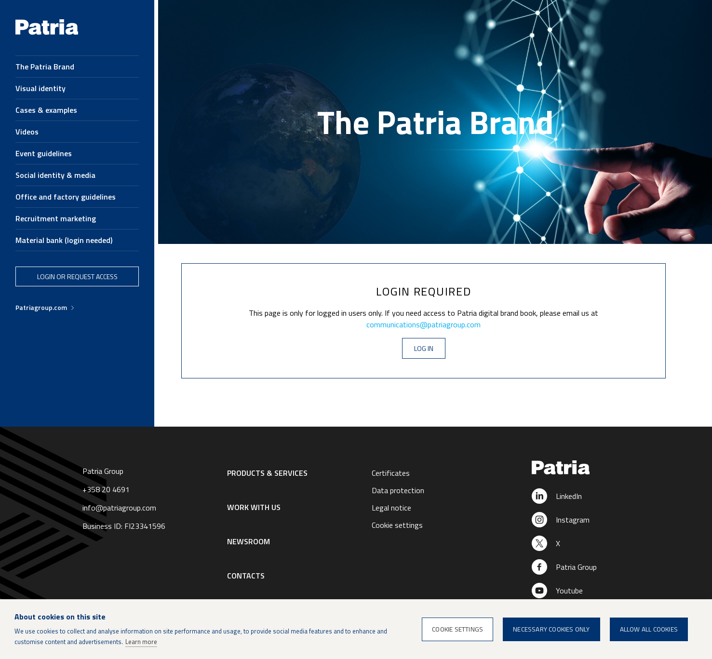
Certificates (391, 473)
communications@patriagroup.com (423, 324)
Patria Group (576, 567)
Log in (423, 348)
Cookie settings (397, 525)
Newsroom (248, 541)
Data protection (398, 490)
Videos (27, 131)
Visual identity (40, 88)
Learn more (141, 641)
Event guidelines (43, 153)
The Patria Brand (44, 66)
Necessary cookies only (551, 629)
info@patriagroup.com (119, 507)
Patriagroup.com (41, 307)
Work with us (254, 507)
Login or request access (77, 276)
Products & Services (267, 473)
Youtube (569, 590)
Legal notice (391, 507)
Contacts (246, 575)
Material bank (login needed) (63, 240)
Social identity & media (55, 175)
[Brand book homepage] (46, 32)
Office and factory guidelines (65, 196)
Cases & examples (46, 110)
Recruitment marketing (55, 218)
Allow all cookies (649, 629)
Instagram (573, 519)
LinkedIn (569, 496)
